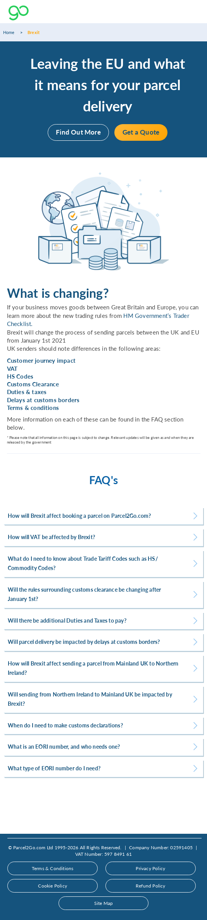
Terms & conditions (33, 407)
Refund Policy (151, 886)
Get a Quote (140, 132)
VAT (12, 368)
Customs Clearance (33, 384)
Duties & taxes (27, 391)
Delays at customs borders (43, 399)
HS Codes (20, 376)
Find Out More (78, 132)
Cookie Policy (52, 886)
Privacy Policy (150, 868)
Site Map (103, 903)
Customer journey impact (41, 360)
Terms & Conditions (53, 868)
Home (9, 32)
